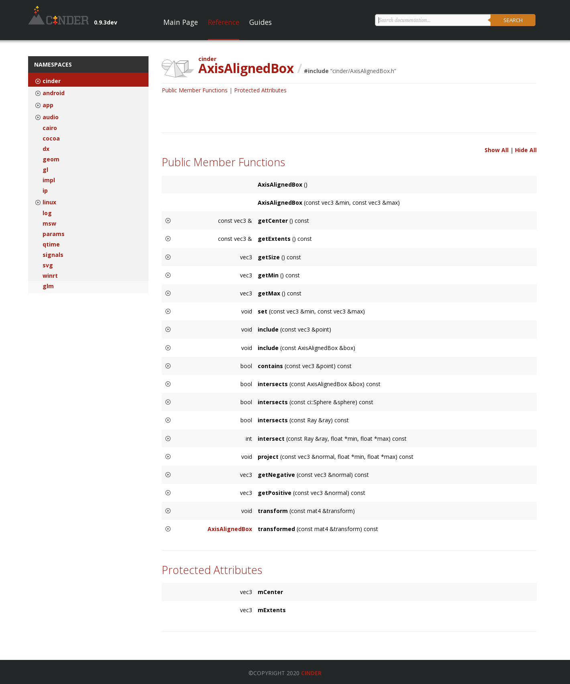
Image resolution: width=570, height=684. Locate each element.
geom (51, 159)
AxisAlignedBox (230, 529)
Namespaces (53, 64)
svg (48, 265)
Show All (496, 150)
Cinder (311, 673)
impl (49, 180)
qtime (51, 244)
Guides (260, 22)
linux (49, 202)
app (48, 105)
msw (49, 223)
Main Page (180, 22)
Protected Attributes (260, 90)
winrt (50, 276)
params (54, 234)
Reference (223, 22)
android (54, 93)
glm (48, 286)
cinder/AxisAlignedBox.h (363, 71)
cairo (50, 128)
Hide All (526, 150)
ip (45, 190)
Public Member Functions (195, 90)
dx (46, 149)
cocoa (51, 138)
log (47, 213)
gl (45, 170)
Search (513, 20)
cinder (52, 81)
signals (53, 255)
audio (51, 117)
